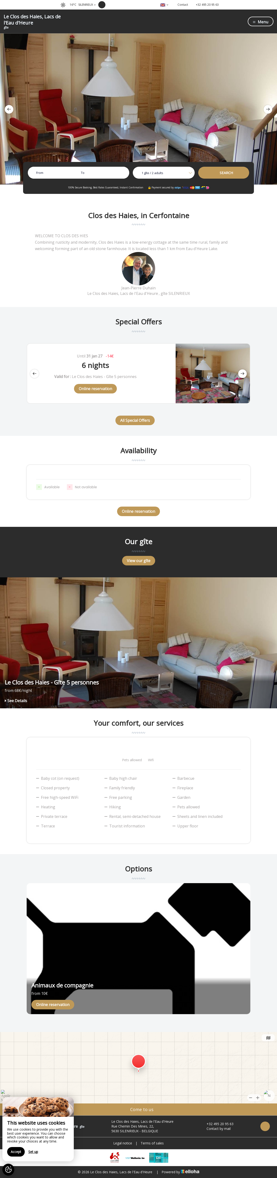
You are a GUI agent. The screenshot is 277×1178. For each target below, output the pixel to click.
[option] (138, 109)
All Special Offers (135, 420)
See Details (16, 700)
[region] (38, 1129)
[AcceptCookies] (8, 1170)
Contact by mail (216, 1128)
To (82, 173)
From (39, 173)
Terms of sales (152, 1143)
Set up (33, 1151)
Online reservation (95, 388)
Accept (16, 1151)
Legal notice (122, 1143)
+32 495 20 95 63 (217, 1124)
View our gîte (138, 560)
